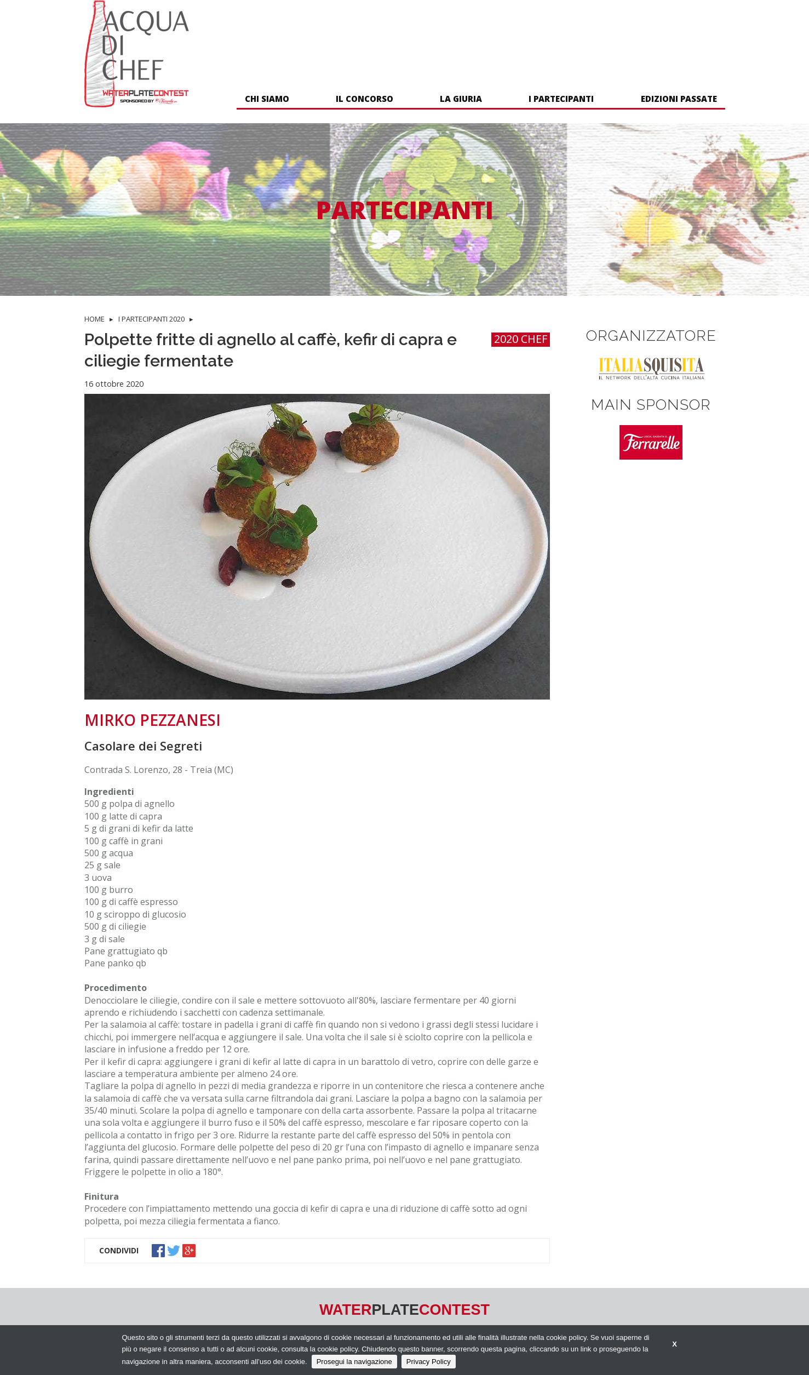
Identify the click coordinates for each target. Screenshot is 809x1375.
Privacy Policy (428, 1361)
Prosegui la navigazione (354, 1361)
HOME (94, 319)
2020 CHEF (520, 339)
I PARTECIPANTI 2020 (151, 319)
